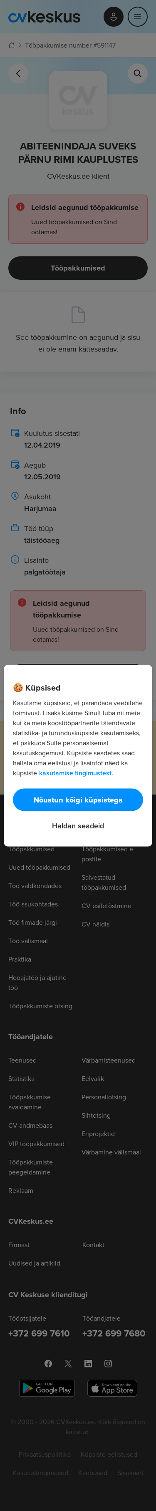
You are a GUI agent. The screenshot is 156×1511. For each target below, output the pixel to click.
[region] (78, 755)
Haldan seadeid (78, 825)
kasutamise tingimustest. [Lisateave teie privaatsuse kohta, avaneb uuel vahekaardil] (76, 772)
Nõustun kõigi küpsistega (78, 799)
